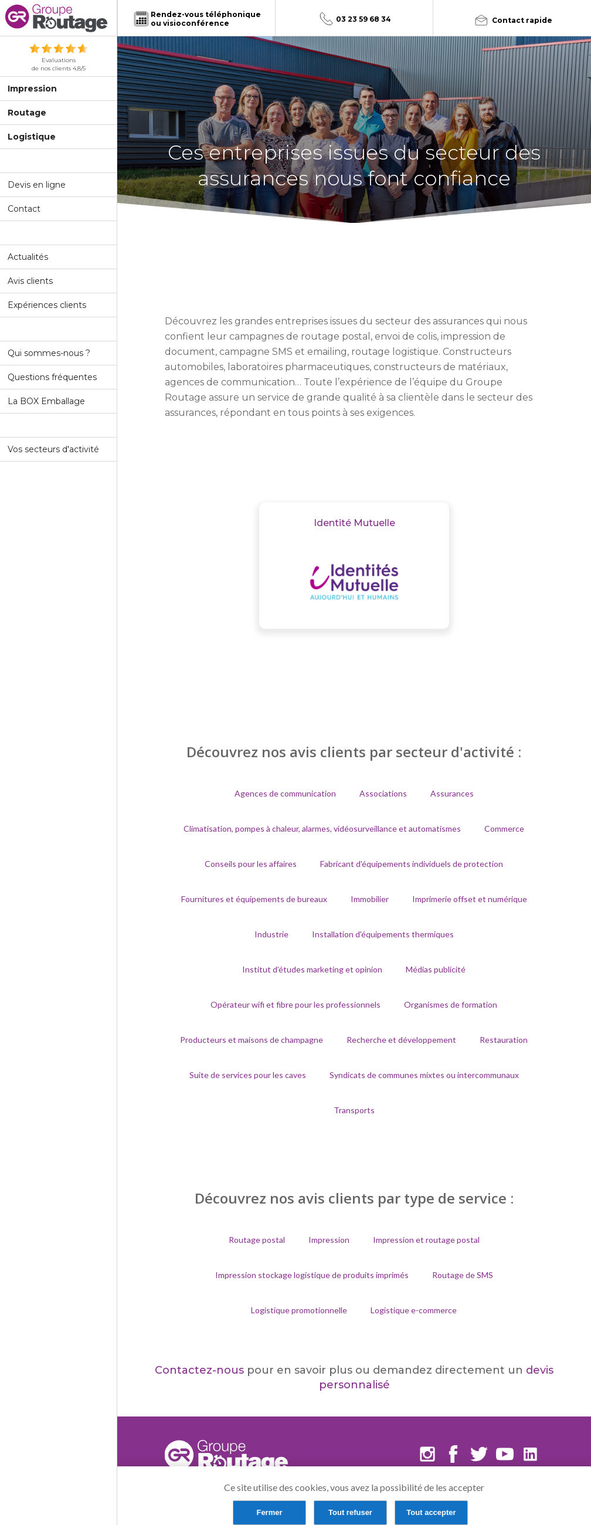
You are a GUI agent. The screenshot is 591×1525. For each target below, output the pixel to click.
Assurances (452, 793)
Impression (32, 88)
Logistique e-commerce (414, 1310)
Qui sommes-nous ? (49, 353)
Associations (383, 793)
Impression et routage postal (426, 1240)
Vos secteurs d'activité (53, 449)
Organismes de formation (450, 1004)
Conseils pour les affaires (251, 864)
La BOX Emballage (46, 401)
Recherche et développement (401, 1040)
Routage (27, 112)
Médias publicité (436, 969)
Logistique (32, 136)
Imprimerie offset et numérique (469, 899)
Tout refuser (350, 1512)
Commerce (504, 828)
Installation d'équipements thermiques (383, 934)
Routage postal (257, 1240)
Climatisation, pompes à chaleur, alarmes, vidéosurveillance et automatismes (322, 828)
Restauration (504, 1040)
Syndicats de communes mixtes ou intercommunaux (424, 1075)
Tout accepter (431, 1512)
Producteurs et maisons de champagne (251, 1040)
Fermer (269, 1512)
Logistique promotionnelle (299, 1310)
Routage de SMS (462, 1275)
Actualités (28, 257)
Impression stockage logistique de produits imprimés (312, 1275)
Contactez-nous (199, 1370)
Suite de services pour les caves (247, 1075)
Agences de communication (285, 793)
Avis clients (30, 281)
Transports (354, 1110)
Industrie (271, 934)
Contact (24, 209)
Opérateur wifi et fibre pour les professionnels (295, 1004)
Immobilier (370, 899)
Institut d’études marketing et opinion (312, 969)
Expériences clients (47, 305)
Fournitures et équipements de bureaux (254, 899)
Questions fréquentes (52, 377)
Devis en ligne (37, 184)
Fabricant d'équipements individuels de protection (411, 864)
